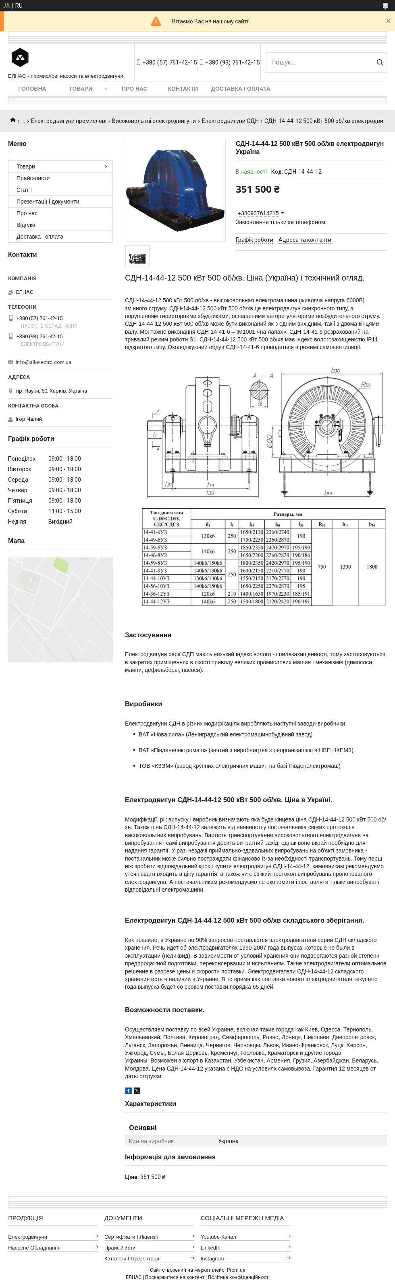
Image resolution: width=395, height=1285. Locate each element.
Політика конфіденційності (239, 1277)
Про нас (135, 88)
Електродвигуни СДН (230, 121)
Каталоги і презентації (131, 1259)
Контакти (183, 88)
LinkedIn (210, 1248)
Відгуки (26, 225)
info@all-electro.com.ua (43, 362)
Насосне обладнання (34, 1248)
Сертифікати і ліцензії (131, 1237)
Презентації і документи (48, 201)
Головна (32, 88)
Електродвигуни (27, 1237)
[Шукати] (380, 62)
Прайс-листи (33, 178)
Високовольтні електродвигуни (154, 121)
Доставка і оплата (240, 88)
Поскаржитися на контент (174, 1277)
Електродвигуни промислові (68, 121)
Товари (80, 88)
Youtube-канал (218, 1237)
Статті (25, 190)
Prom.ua (236, 1270)
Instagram (212, 1259)
